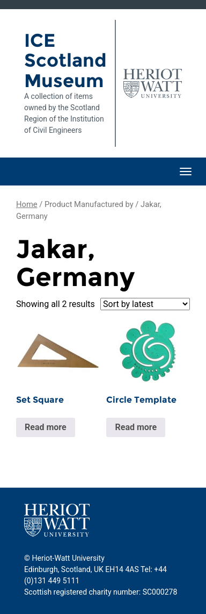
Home (27, 204)
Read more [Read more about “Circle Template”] (136, 427)
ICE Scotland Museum (65, 60)
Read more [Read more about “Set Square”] (46, 427)
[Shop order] (145, 304)
